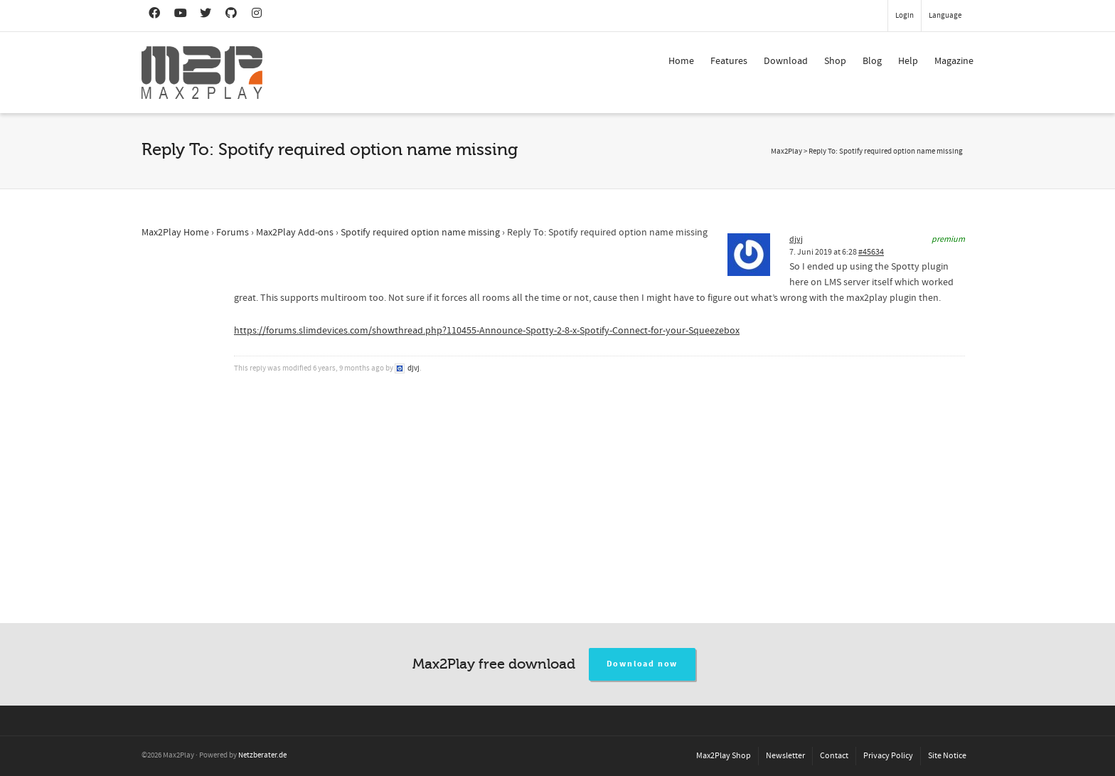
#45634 (871, 252)
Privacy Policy (888, 755)
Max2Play (786, 151)
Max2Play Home (175, 232)
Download (786, 61)
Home (681, 61)
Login (904, 16)
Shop (835, 61)
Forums (232, 232)
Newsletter (785, 755)
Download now (642, 664)
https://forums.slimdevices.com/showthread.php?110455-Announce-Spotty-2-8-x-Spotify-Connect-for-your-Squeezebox (487, 330)
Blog (872, 61)
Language (945, 16)
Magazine (953, 61)
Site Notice (947, 755)
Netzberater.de (262, 755)
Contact (834, 755)
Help (908, 61)
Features (728, 61)
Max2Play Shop (723, 755)
